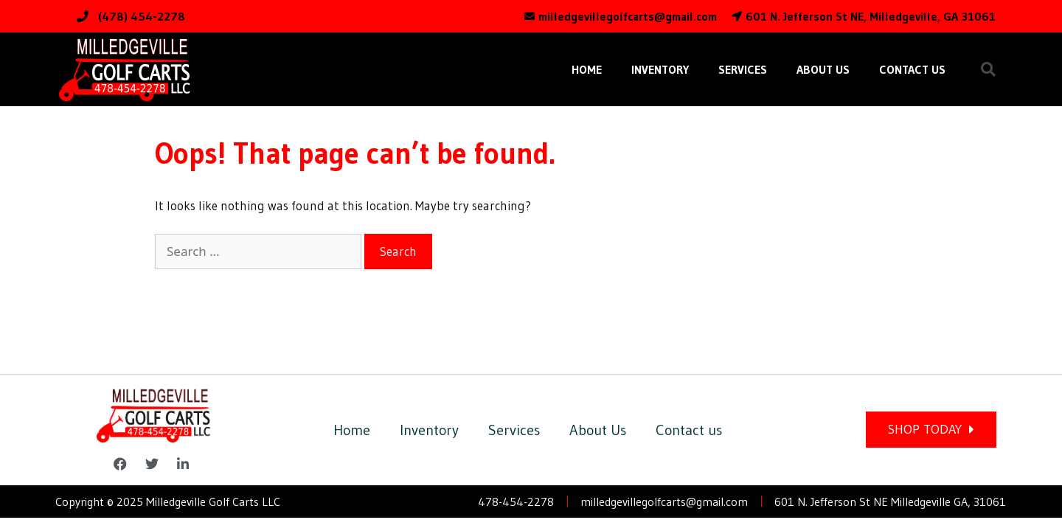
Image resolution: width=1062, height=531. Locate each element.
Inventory (660, 69)
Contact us (912, 69)
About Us (823, 69)
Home (587, 69)
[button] (988, 69)
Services (742, 69)
